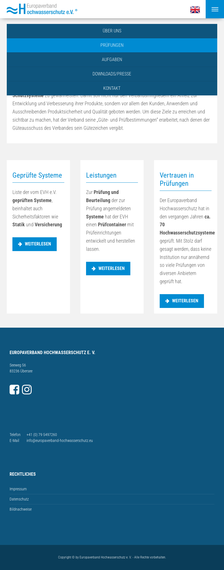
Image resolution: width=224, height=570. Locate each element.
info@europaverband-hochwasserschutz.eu (60, 440)
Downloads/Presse (112, 74)
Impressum (18, 489)
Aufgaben (112, 59)
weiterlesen (38, 244)
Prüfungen (112, 45)
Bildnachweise (21, 509)
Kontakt (111, 88)
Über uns (112, 30)
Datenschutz (19, 499)
